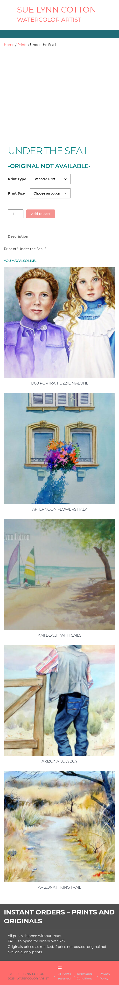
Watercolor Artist (49, 19)
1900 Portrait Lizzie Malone (60, 383)
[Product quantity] (15, 213)
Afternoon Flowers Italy (59, 509)
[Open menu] (111, 14)
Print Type (17, 179)
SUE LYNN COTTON (56, 10)
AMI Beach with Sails (59, 635)
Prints (22, 45)
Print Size (16, 193)
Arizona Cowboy (59, 761)
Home (9, 45)
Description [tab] (18, 236)
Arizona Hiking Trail (59, 887)
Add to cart (40, 214)
